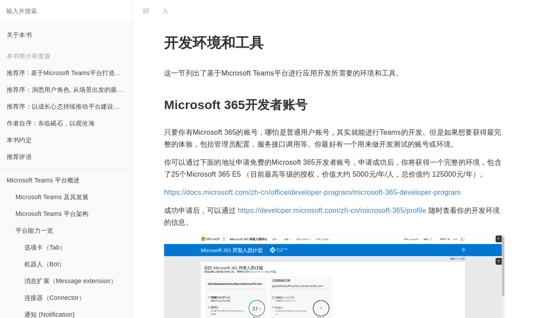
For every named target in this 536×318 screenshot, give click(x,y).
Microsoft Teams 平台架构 (52, 213)
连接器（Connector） (54, 297)
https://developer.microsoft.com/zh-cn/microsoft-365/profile (332, 210)
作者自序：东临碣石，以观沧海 (51, 123)
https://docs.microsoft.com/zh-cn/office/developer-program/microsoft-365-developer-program (312, 192)
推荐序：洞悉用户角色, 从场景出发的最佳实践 (69, 89)
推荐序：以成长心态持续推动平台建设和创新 (69, 106)
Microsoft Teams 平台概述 (43, 180)
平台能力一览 (34, 230)
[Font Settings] (165, 11)
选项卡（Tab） (45, 247)
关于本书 (19, 34)
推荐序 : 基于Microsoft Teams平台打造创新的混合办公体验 (69, 72)
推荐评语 (19, 156)
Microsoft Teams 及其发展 (52, 197)
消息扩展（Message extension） (70, 280)
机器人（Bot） (44, 264)
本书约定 (19, 140)
